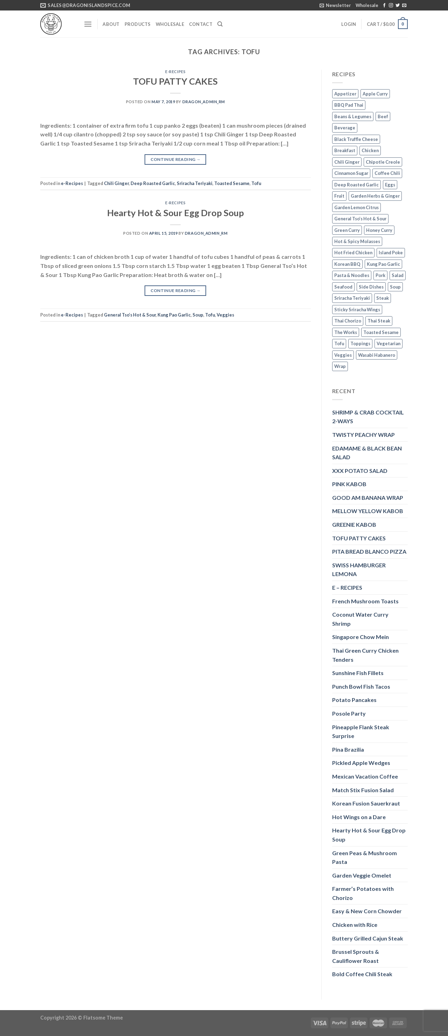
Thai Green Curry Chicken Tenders (365, 655)
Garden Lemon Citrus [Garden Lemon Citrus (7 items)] (356, 207)
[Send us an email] (404, 5)
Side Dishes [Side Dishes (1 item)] (371, 287)
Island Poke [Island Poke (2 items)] (391, 252)
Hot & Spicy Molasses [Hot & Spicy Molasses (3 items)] (357, 241)
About (111, 24)
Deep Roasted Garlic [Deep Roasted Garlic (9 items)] (356, 184)
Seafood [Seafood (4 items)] (343, 287)
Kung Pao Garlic (174, 315)
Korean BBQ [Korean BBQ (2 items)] (347, 264)
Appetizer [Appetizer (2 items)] (345, 94)
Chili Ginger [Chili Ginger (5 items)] (346, 162)
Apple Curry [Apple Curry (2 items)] (375, 94)
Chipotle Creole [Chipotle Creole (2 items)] (383, 162)
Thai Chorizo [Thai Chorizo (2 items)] (347, 321)
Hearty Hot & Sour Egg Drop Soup (175, 212)
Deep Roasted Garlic (153, 183)
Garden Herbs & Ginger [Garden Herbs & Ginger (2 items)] (375, 196)
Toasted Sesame (232, 183)
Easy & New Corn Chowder (367, 911)
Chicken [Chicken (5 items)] (370, 150)
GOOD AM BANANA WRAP (367, 497)
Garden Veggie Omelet (361, 875)
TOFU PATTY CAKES (175, 81)
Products (138, 24)
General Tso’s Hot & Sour (130, 315)
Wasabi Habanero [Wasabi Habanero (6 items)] (376, 355)
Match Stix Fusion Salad (363, 790)
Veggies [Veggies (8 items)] (343, 355)
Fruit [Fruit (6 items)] (339, 196)
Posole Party (349, 713)
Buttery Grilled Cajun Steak (367, 938)
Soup (197, 315)
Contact (200, 24)
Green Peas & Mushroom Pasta (364, 857)
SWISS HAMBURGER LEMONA (359, 569)
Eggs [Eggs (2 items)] (390, 184)
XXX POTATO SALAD (359, 470)
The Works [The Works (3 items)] (345, 332)
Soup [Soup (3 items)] (395, 287)
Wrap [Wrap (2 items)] (340, 366)
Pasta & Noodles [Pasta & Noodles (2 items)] (351, 275)
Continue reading (175, 159)
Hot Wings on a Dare (359, 817)
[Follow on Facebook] (384, 5)
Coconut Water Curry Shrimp (360, 619)
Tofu (256, 183)
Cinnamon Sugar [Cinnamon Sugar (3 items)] (351, 173)
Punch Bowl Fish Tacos (361, 686)
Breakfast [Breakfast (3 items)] (344, 150)
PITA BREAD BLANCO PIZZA (369, 551)
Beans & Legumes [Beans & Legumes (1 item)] (352, 116)
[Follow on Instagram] (391, 5)
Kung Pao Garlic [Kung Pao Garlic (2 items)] (383, 264)
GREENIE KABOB (354, 524)
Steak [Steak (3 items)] (382, 298)
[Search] (220, 24)
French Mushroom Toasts (365, 601)
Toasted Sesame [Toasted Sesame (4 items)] (381, 332)
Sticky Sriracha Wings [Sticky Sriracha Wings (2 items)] (357, 309)
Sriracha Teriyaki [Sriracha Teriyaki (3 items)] (352, 298)
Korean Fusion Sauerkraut (366, 803)
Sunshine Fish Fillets (358, 672)
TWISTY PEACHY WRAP (363, 434)
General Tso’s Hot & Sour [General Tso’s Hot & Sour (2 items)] (360, 218)
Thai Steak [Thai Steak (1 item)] (379, 321)
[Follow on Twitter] (398, 5)
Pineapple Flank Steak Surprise (360, 731)
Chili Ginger (116, 183)
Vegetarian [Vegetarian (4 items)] (388, 343)
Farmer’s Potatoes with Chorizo (363, 893)
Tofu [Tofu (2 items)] (339, 343)
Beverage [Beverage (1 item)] (344, 127)
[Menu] (88, 24)
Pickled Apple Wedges (361, 762)
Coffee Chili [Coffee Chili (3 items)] (387, 173)
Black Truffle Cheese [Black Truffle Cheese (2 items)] (356, 139)
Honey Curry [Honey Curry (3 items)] (379, 230)
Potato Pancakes (354, 699)
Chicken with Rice (354, 924)
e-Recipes (175, 71)
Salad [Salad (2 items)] (398, 275)
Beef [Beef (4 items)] (383, 116)
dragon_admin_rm (203, 101)
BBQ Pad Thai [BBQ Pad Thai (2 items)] (348, 105)
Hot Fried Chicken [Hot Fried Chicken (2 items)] (353, 252)
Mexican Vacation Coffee (365, 776)
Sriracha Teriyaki (194, 183)
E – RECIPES (347, 587)
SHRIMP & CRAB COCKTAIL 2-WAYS (368, 417)
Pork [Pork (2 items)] (380, 275)
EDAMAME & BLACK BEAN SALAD (367, 453)
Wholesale (367, 5)
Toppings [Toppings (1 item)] (360, 343)
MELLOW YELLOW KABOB (367, 511)
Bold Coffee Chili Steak (362, 974)
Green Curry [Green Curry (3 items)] (347, 230)
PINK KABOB (349, 484)
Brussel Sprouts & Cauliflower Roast (355, 956)
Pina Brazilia (348, 749)
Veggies (225, 315)
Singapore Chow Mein (360, 636)
